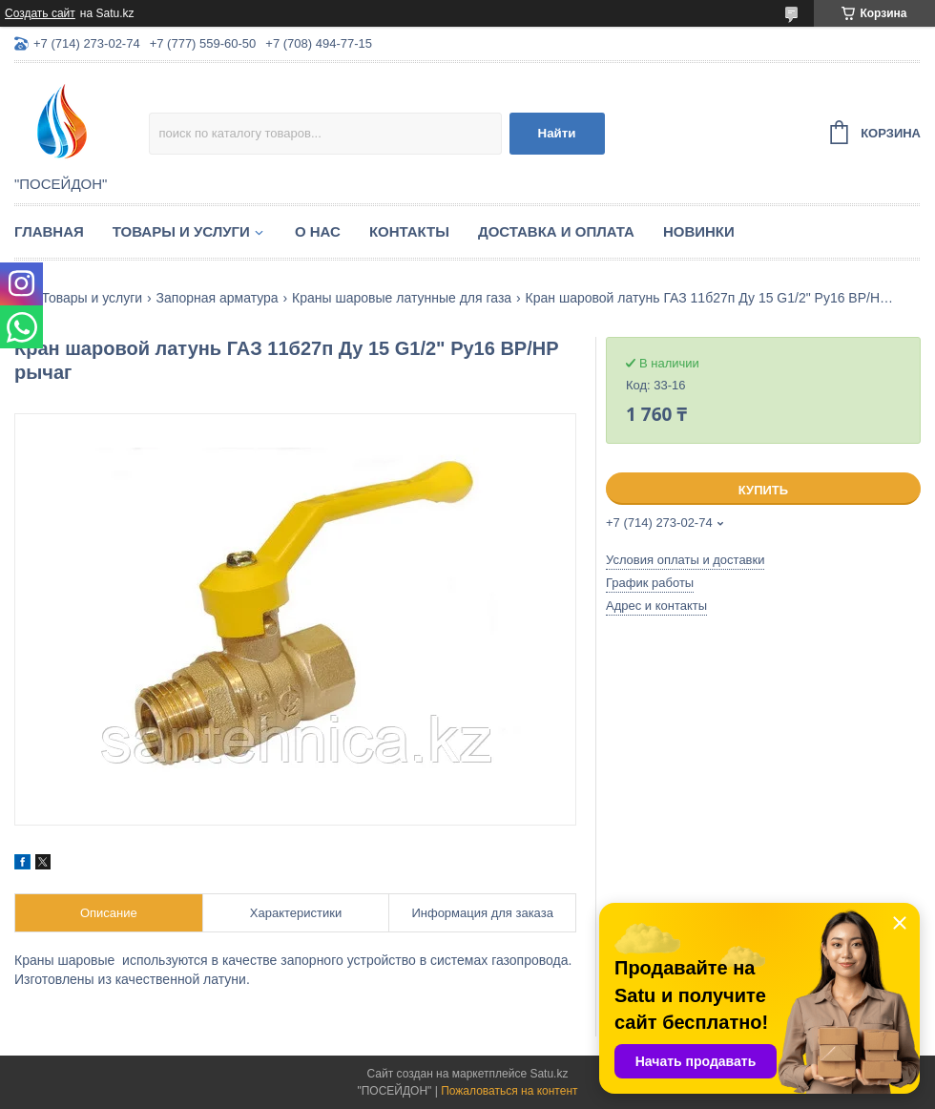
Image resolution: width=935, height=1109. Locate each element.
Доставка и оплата (556, 231)
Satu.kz (549, 1073)
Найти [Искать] (557, 133)
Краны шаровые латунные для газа (401, 297)
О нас (318, 231)
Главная (49, 231)
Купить (763, 490)
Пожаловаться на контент (509, 1091)
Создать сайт (40, 13)
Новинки (699, 231)
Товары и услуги (181, 231)
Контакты (409, 231)
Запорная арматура (217, 297)
